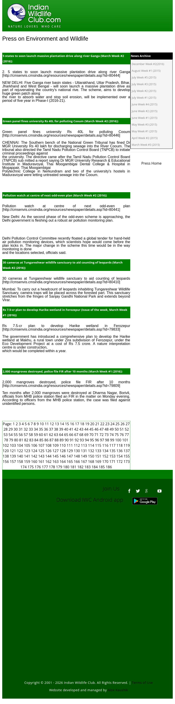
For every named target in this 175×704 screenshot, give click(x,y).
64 (61, 434)
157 (13, 461)
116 (105, 445)
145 (56, 456)
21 (97, 423)
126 (49, 450)
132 (91, 450)
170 (105, 461)
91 (72, 440)
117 (113, 445)
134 (105, 450)
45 (91, 429)
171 (113, 461)
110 (63, 445)
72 (101, 434)
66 (71, 434)
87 (51, 440)
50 (117, 429)
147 (70, 456)
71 (96, 434)
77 (127, 434)
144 (49, 456)
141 (27, 456)
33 (31, 429)
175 (31, 466)
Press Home (151, 163)
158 (20, 461)
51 (122, 429)
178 (52, 466)
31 (21, 429)
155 (126, 456)
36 (46, 429)
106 (34, 445)
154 (120, 456)
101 (125, 440)
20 (92, 423)
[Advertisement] (89, 557)
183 (88, 466)
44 (86, 429)
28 (6, 429)
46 (96, 429)
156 (6, 461)
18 (82, 423)
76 (122, 434)
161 (41, 461)
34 (36, 429)
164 (63, 461)
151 (98, 456)
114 (91, 445)
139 (13, 456)
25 (117, 423)
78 (6, 440)
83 (31, 440)
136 (120, 450)
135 (113, 450)
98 (107, 440)
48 (107, 429)
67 (76, 434)
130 (77, 450)
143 (41, 456)
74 (112, 434)
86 (46, 440)
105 (27, 445)
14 (62, 423)
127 (56, 450)
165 (70, 461)
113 (84, 445)
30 (16, 429)
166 (77, 461)
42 (76, 429)
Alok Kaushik (118, 690)
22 (102, 423)
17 (77, 423)
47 (101, 429)
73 (107, 434)
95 (92, 440)
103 (13, 445)
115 (98, 445)
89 (62, 440)
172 (120, 461)
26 (123, 423)
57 (26, 434)
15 (67, 423)
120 (6, 450)
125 (41, 450)
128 (63, 450)
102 (6, 445)
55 (16, 434)
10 (42, 423)
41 (71, 429)
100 (118, 440)
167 (84, 461)
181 (73, 466)
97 (102, 440)
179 (59, 466)
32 (26, 429)
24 (112, 423)
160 (34, 461)
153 (113, 456)
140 (20, 456)
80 (16, 440)
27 (128, 423)
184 (95, 466)
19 (87, 423)
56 (21, 434)
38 (56, 429)
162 (49, 461)
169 (98, 461)
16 (72, 423)
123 (27, 450)
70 (91, 434)
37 (51, 429)
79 (11, 440)
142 (34, 456)
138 (6, 456)
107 (41, 445)
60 (41, 434)
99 (112, 440)
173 (126, 461)
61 (46, 434)
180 (66, 466)
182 (81, 466)
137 (126, 450)
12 (52, 423)
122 (20, 450)
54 (11, 434)
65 (66, 434)
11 (47, 423)
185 (102, 466)
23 (107, 423)
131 (84, 450)
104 (20, 445)
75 (117, 434)
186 (109, 466)
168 (91, 461)
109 (56, 445)
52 (127, 429)
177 (45, 466)
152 (105, 456)
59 (36, 434)
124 (34, 450)
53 (6, 434)
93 (82, 440)
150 (91, 456)
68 (81, 434)
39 (61, 429)
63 (56, 434)
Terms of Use (142, 682)
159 (27, 461)
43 (81, 429)
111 (70, 445)
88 (56, 440)
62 (51, 434)
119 (126, 445)
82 (26, 440)
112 (77, 445)
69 (86, 434)
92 (77, 440)
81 (21, 440)
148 (77, 456)
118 (120, 445)
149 (84, 456)
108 (49, 445)
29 (11, 429)
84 (36, 440)
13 (57, 423)
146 (63, 456)
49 (112, 429)
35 (41, 429)
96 (97, 440)
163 (56, 461)
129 (70, 450)
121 (13, 450)
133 (98, 450)
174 (24, 466)
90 (67, 440)
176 (38, 466)
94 (87, 440)
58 (31, 434)
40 (66, 429)
